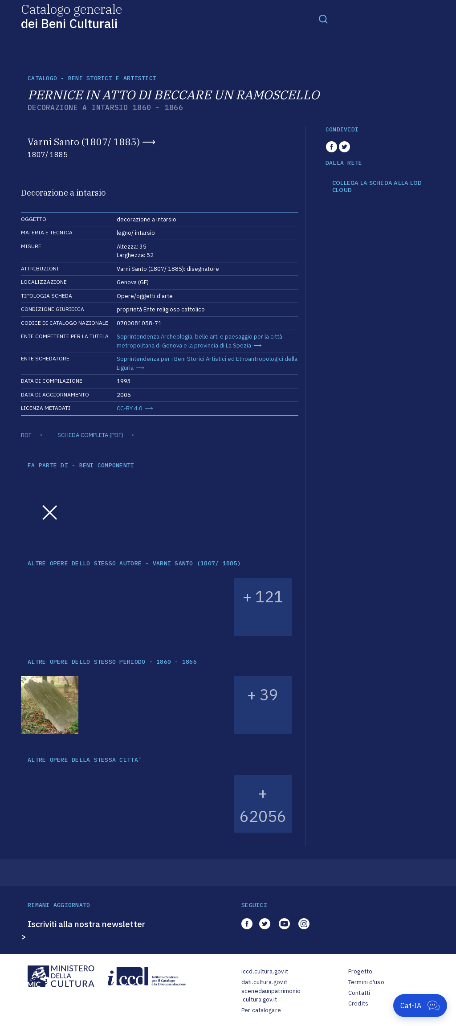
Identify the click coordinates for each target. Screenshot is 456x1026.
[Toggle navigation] (323, 18)
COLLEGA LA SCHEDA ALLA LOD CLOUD (377, 186)
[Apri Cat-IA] (420, 1005)
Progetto (360, 971)
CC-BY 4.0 (129, 408)
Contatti (359, 993)
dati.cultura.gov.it (264, 982)
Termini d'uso (366, 982)
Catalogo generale (71, 16)
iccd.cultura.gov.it (264, 971)
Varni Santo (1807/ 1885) (84, 141)
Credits (358, 1003)
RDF (26, 435)
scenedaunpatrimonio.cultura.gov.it (271, 995)
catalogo (42, 78)
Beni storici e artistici (112, 78)
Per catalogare (261, 1010)
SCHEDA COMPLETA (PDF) (90, 435)
